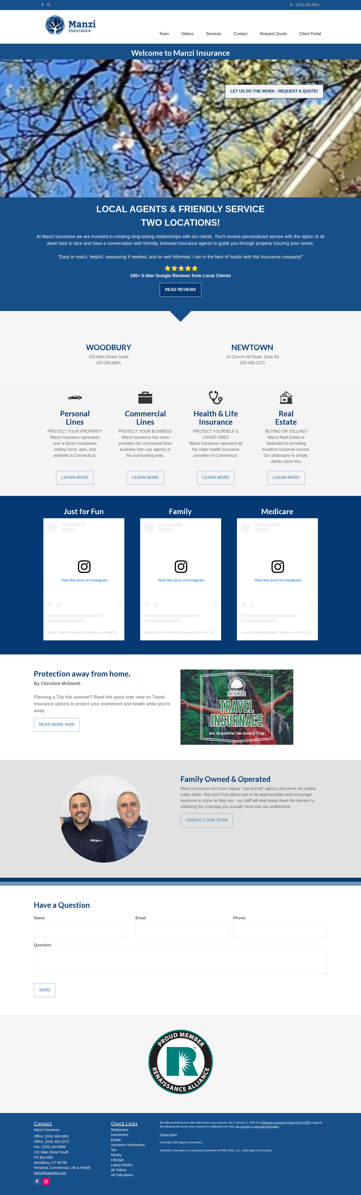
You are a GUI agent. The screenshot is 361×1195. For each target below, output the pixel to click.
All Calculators (122, 1175)
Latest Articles (122, 1165)
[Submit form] (44, 990)
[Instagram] (48, 4)
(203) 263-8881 (305, 5)
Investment (119, 1135)
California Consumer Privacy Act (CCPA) (286, 1122)
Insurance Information (128, 1145)
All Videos (119, 1170)
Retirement (119, 1130)
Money (116, 1155)
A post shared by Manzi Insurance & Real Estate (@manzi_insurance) (101, 632)
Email (140, 918)
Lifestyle (117, 1160)
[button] (163, 25)
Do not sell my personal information (257, 1126)
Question (42, 945)
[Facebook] (42, 4)
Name (39, 918)
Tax (114, 1150)
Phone (239, 918)
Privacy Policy (168, 1134)
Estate (116, 1140)
